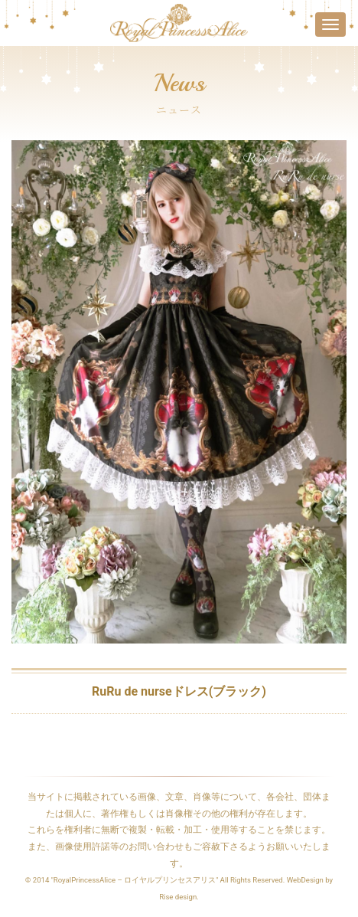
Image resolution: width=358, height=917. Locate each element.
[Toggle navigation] (330, 24)
